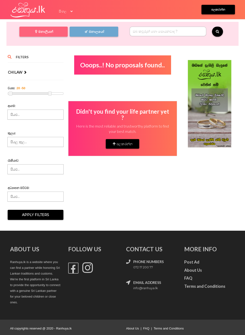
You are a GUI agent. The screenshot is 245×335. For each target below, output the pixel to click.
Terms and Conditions (169, 328)
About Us (132, 328)
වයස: (11, 88)
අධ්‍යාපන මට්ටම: (18, 188)
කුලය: (12, 133)
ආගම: (12, 106)
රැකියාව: (13, 160)
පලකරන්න (123, 144)
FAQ (146, 328)
